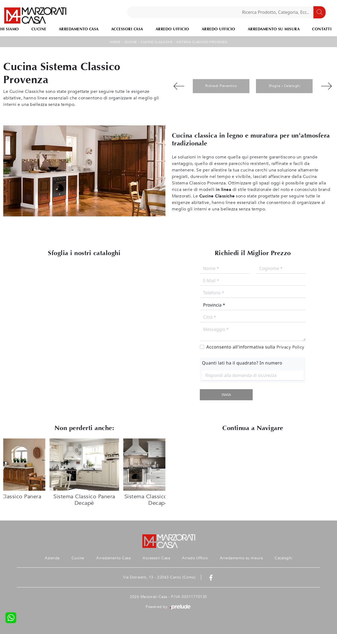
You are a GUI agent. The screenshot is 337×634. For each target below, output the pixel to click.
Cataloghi (283, 558)
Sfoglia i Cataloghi (284, 85)
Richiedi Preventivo (221, 85)
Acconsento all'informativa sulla (255, 347)
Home (115, 42)
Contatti (322, 29)
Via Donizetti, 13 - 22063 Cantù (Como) (159, 577)
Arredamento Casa (79, 29)
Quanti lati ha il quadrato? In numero (242, 363)
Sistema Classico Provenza (201, 42)
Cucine (38, 29)
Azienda (52, 558)
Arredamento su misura (274, 29)
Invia (226, 394)
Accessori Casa (127, 29)
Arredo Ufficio (172, 29)
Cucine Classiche (156, 42)
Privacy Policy (290, 347)
